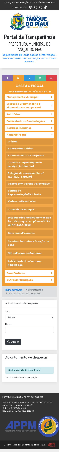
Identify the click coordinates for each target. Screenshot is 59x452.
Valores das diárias (20, 148)
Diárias (12, 141)
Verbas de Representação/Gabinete (24, 192)
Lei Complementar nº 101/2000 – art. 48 (29, 91)
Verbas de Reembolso (22, 201)
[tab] (7, 78)
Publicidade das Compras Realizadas (24, 263)
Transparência (13, 290)
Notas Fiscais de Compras (24, 253)
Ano (7, 311)
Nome (8, 324)
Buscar (13, 342)
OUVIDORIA (49, 2)
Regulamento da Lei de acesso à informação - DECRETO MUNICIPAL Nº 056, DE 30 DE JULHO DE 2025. (29, 58)
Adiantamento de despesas (26, 155)
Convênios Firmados (21, 233)
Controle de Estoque (21, 209)
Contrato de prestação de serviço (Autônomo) (25, 164)
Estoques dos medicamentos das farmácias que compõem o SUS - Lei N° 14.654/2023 (29, 221)
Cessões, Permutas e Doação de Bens (28, 243)
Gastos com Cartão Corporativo (29, 183)
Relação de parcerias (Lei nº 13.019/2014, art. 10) (26, 174)
